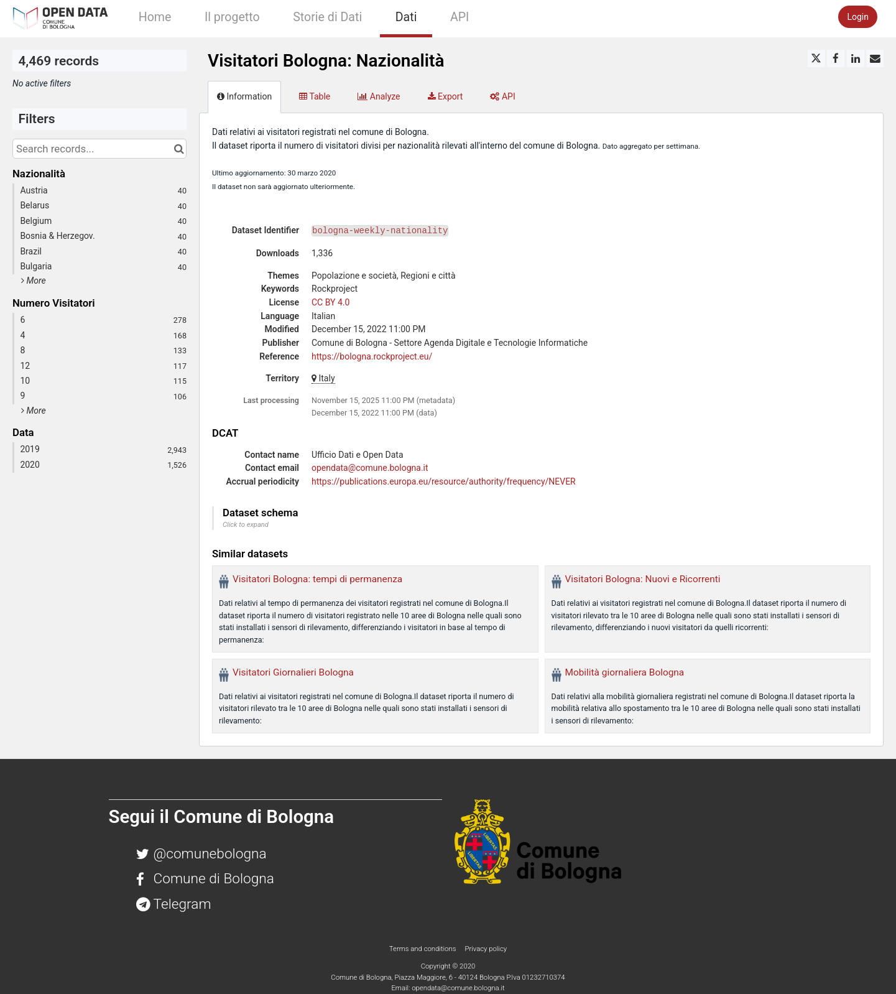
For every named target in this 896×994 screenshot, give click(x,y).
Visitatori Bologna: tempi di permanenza (317, 579)
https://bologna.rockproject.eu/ (372, 356)
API (459, 17)
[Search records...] (99, 149)
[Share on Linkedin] (855, 58)
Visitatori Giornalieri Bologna (293, 672)
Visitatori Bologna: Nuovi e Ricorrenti (643, 579)
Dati (406, 17)
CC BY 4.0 (330, 302)
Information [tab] (244, 96)
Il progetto (232, 17)
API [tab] (502, 96)
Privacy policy (485, 948)
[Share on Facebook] (835, 58)
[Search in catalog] (179, 149)
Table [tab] (314, 96)
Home (155, 17)
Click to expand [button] (246, 525)
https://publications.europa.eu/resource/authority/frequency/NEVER (444, 481)
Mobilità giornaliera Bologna (625, 672)
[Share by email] (875, 58)
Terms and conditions (423, 948)
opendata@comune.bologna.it (370, 468)
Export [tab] (445, 96)
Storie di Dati (327, 17)
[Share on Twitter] (816, 58)
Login (858, 17)
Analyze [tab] (379, 96)
